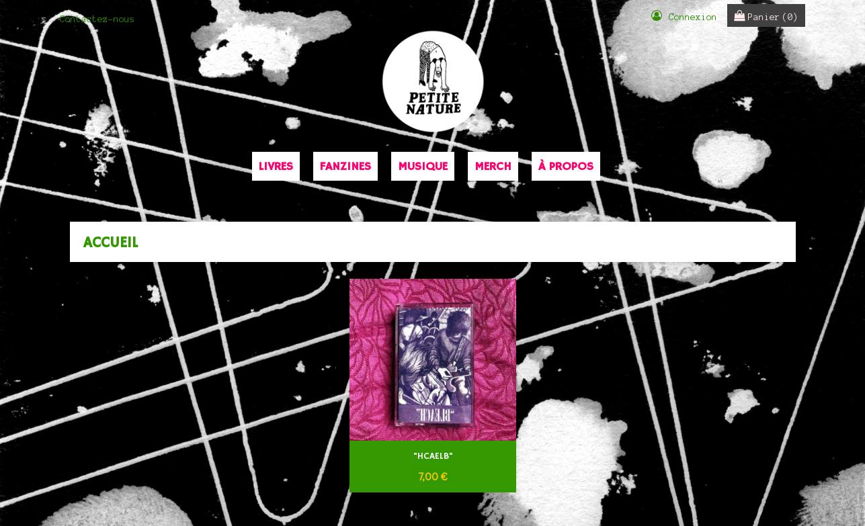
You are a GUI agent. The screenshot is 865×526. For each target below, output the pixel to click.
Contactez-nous (97, 19)
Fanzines (345, 166)
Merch (493, 166)
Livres (276, 166)
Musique (423, 166)
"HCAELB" (432, 456)
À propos (565, 166)
